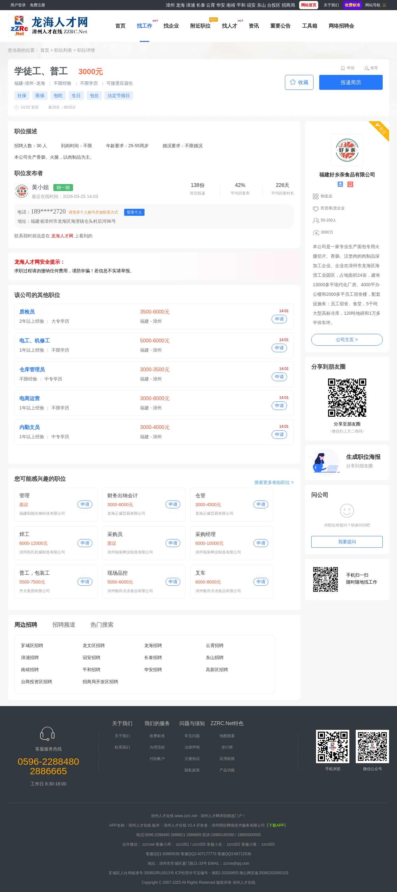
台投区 (273, 5)
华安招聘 (153, 669)
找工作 (144, 26)
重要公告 (280, 26)
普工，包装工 (34, 573)
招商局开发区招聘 (100, 681)
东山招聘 (215, 657)
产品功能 (227, 770)
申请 (279, 318)
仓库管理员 (32, 369)
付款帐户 (157, 759)
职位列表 (63, 50)
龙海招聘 (153, 645)
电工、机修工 (34, 340)
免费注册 (37, 5)
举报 (350, 68)
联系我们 (122, 747)
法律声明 (192, 747)
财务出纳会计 (122, 495)
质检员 (27, 311)
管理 (24, 495)
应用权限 (227, 759)
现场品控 (117, 573)
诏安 (251, 5)
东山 (261, 5)
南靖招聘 (30, 669)
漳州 (170, 5)
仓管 (200, 495)
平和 (241, 5)
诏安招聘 (91, 657)
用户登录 (18, 5)
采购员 (115, 534)
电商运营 (29, 398)
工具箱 (309, 26)
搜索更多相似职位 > (274, 482)
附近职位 (200, 26)
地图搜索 (227, 736)
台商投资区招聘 (36, 681)
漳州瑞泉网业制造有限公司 (130, 552)
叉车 (200, 573)
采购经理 (205, 534)
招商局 (288, 5)
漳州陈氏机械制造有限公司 (42, 552)
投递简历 (351, 82)
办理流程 (157, 747)
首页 (120, 26)
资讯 (254, 26)
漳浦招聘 (30, 657)
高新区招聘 (217, 669)
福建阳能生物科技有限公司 (42, 513)
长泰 (200, 5)
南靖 (230, 5)
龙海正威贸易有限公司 (126, 513)
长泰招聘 (153, 657)
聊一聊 (63, 187)
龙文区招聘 (94, 645)
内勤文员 (29, 427)
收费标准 (157, 736)
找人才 (229, 26)
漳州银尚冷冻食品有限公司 (130, 591)
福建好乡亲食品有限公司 (347, 174)
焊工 (24, 534)
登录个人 (134, 212)
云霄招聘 (215, 645)
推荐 (374, 68)
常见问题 (192, 736)
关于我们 (331, 5)
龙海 (180, 5)
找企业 (171, 26)
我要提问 (347, 541)
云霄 (210, 5)
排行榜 (227, 747)
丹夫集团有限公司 (34, 591)
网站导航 (372, 5)
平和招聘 (91, 669)
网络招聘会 (341, 26)
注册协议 (192, 759)
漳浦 (190, 5)
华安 (220, 5)
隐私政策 (192, 770)
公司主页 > (347, 339)
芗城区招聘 (32, 645)
